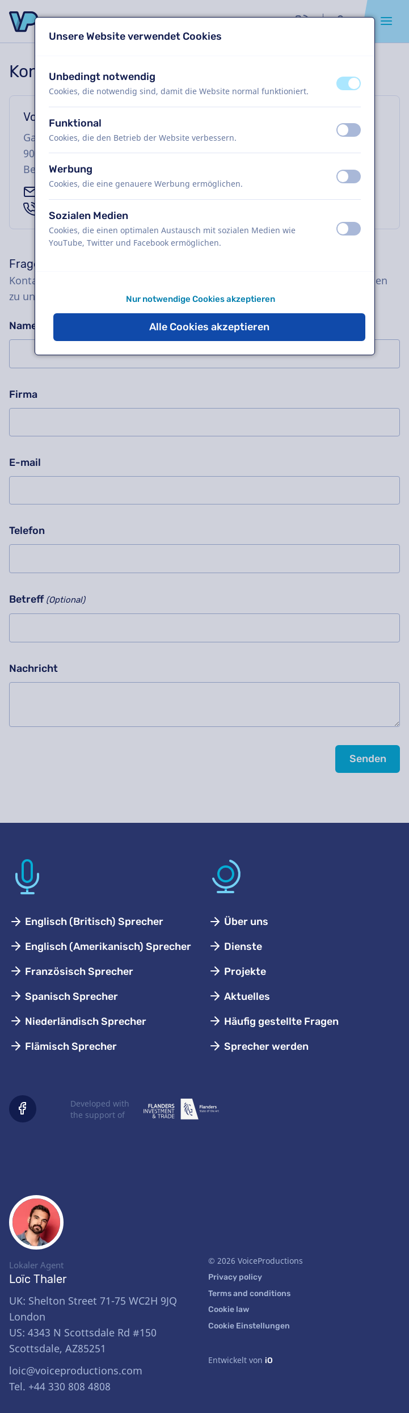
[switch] (348, 83)
